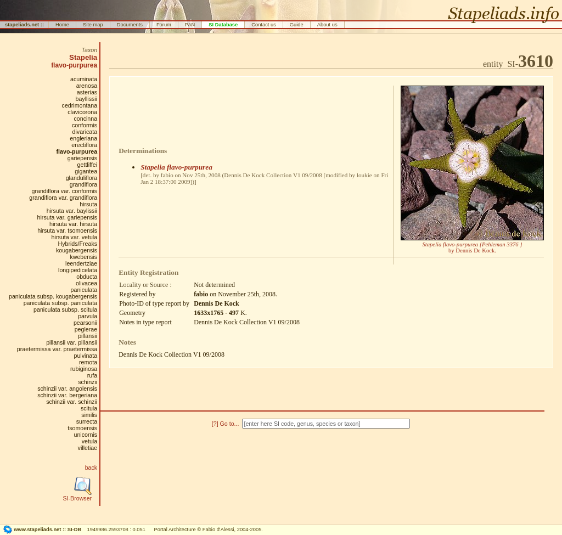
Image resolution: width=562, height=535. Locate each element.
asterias (87, 92)
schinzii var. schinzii (71, 401)
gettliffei (87, 164)
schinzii (87, 382)
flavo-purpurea (74, 65)
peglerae (86, 329)
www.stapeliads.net (37, 529)
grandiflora (83, 184)
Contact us (263, 24)
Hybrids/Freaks (77, 243)
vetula (89, 441)
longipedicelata (77, 270)
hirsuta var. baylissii (72, 210)
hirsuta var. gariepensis (67, 217)
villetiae (88, 447)
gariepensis (83, 158)
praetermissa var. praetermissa (57, 349)
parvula (87, 316)
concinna (85, 118)
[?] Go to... (226, 423)
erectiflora (84, 145)
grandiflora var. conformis (65, 191)
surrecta (87, 421)
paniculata (84, 289)
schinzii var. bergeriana (67, 395)
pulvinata (85, 355)
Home (62, 24)
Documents (130, 24)
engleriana (83, 138)
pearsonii (85, 322)
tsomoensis (82, 428)
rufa (92, 375)
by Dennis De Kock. (472, 247)
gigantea (86, 171)
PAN (190, 24)
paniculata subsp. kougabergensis (53, 296)
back (91, 467)
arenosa (87, 85)
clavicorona (82, 112)
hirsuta (88, 204)
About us (327, 24)
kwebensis (83, 257)
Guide (297, 24)
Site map (93, 24)
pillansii (87, 336)
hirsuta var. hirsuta (73, 224)
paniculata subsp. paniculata (60, 303)
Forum (163, 24)
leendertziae (81, 263)
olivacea (86, 283)
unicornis (85, 434)
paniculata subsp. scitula (65, 309)
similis (89, 415)
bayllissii (86, 98)
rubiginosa (83, 368)
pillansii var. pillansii (71, 342)
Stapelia (83, 57)
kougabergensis (76, 250)
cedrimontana (80, 105)
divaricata (85, 131)
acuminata (83, 79)
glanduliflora (81, 177)
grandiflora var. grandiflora (63, 197)
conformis (84, 125)
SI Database (223, 24)
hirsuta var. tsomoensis (67, 230)
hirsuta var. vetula (75, 237)
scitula (89, 408)
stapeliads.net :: (24, 24)
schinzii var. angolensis (67, 388)
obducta (86, 276)
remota (88, 362)
